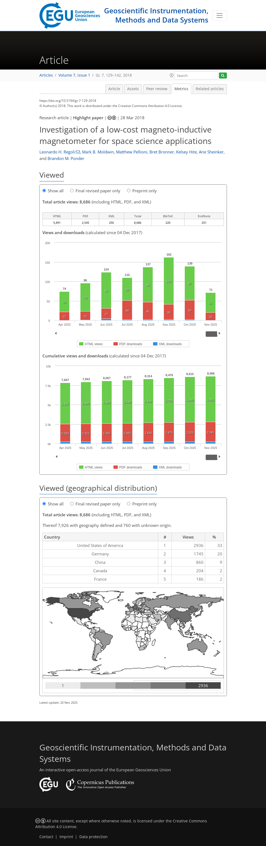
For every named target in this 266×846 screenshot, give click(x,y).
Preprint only (142, 190)
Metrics (181, 88)
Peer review (156, 88)
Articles (46, 75)
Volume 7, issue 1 (74, 75)
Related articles (210, 88)
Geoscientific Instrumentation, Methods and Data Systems (156, 15)
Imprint (66, 836)
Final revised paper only (95, 190)
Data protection (93, 836)
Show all (53, 190)
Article (114, 88)
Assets (133, 88)
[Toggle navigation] (219, 15)
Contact (46, 836)
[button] (172, 75)
